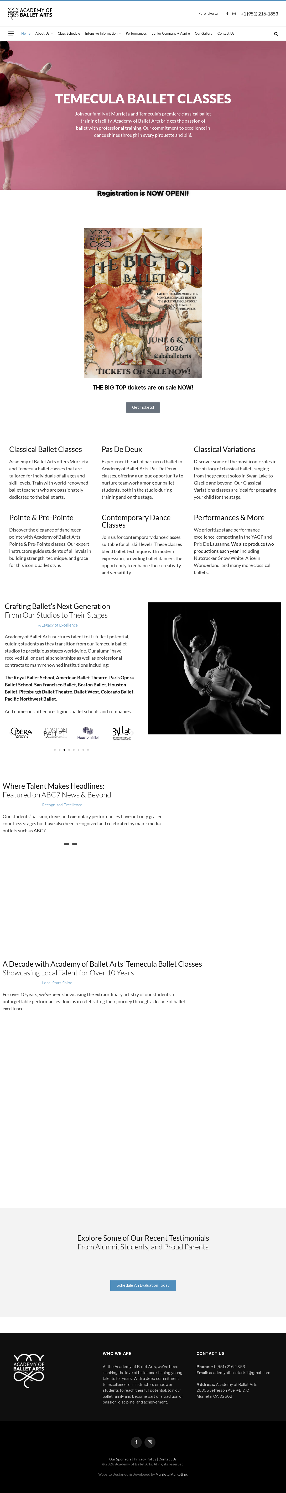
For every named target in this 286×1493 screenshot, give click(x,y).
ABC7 (40, 830)
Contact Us (225, 33)
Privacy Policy (145, 1459)
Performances (136, 33)
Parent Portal (208, 13)
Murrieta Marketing (171, 1474)
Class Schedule (69, 33)
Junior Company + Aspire (171, 33)
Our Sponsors (120, 1459)
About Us (42, 33)
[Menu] (11, 33)
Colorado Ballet (117, 692)
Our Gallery (203, 33)
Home (25, 33)
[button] (10, 733)
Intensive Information (101, 33)
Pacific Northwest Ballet (30, 699)
